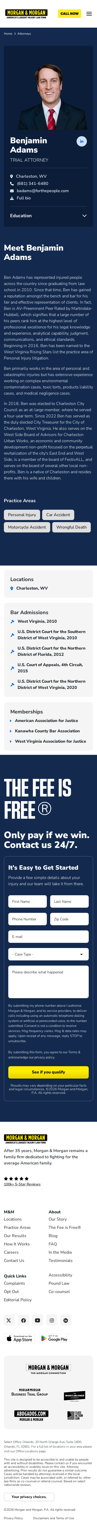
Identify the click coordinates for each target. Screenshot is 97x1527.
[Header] (26, 13)
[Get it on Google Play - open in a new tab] (55, 1338)
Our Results (15, 1236)
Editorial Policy (18, 1300)
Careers (11, 1252)
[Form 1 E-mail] (48, 936)
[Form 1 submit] (48, 1072)
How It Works (17, 1244)
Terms (72, 1052)
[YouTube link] (38, 1320)
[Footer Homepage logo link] (48, 1139)
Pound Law (59, 1283)
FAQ (53, 1244)
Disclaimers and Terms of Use (53, 1518)
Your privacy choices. (29, 1496)
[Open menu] (89, 14)
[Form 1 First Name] (27, 901)
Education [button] (21, 216)
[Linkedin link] (66, 1320)
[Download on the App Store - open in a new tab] (20, 1338)
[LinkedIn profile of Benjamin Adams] (82, 141)
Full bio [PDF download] (24, 198)
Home (8, 34)
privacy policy (44, 1057)
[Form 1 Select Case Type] (48, 954)
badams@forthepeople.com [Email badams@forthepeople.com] (43, 191)
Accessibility (60, 1275)
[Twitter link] (9, 1320)
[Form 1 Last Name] (69, 901)
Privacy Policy (13, 1518)
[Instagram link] (52, 1320)
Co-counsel (59, 1292)
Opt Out (11, 1292)
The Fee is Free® (65, 1227)
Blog (53, 1236)
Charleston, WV (31, 176)
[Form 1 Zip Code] (69, 919)
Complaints (14, 1283)
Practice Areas (17, 1227)
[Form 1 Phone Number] (27, 919)
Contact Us (14, 1261)
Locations (13, 1219)
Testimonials (61, 1261)
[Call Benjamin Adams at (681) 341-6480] (32, 184)
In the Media (60, 1252)
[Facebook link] (24, 1320)
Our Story (58, 1219)
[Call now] (69, 13)
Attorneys (24, 34)
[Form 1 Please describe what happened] (48, 982)
